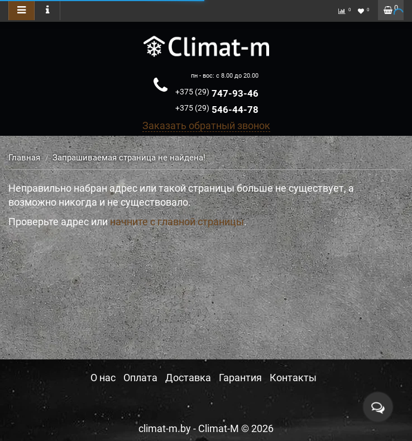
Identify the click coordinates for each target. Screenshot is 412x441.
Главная (24, 158)
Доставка (188, 377)
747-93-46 (216, 93)
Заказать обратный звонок (206, 125)
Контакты (293, 377)
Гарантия (240, 377)
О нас (103, 377)
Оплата (140, 377)
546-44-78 (216, 109)
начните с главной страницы (177, 221)
